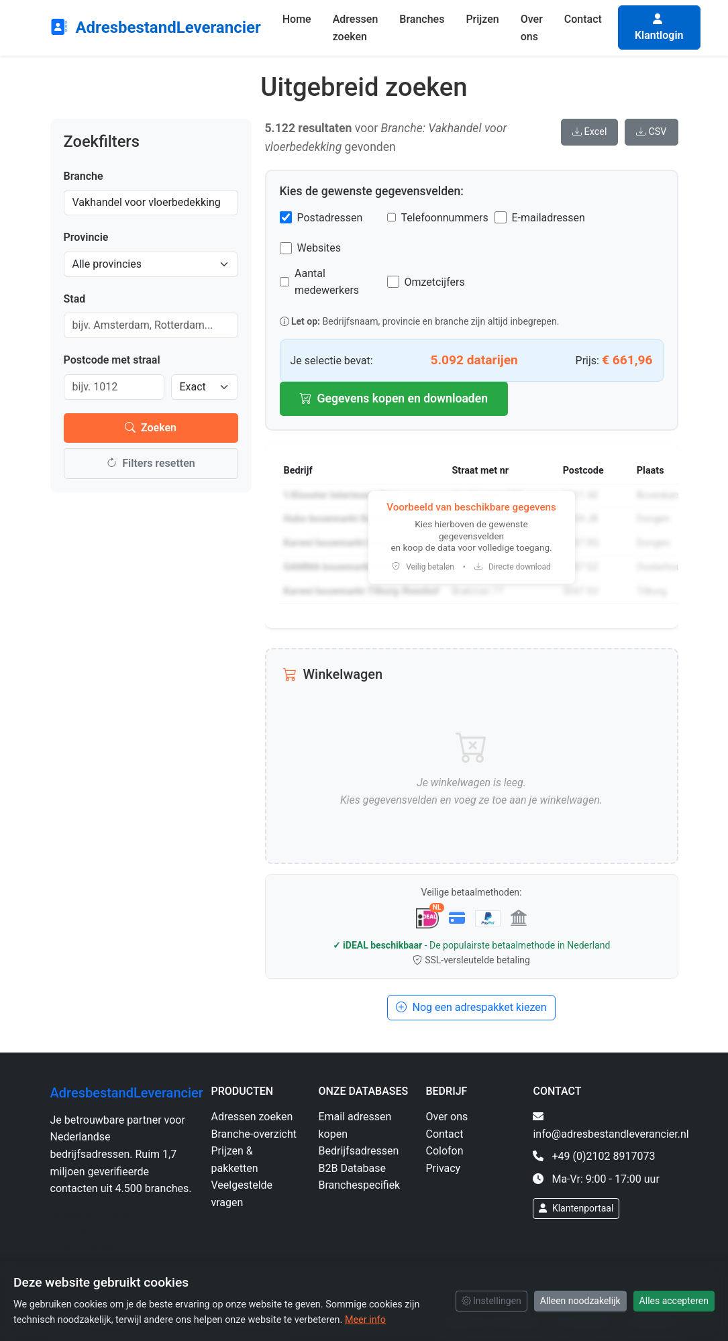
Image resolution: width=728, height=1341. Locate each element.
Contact (583, 19)
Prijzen (482, 19)
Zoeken (150, 427)
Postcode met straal (112, 360)
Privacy (442, 1168)
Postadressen (330, 217)
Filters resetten (150, 463)
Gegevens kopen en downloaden (394, 398)
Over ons (532, 28)
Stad (75, 298)
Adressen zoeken (355, 28)
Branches (421, 19)
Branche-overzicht (254, 1134)
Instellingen (491, 1300)
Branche (83, 176)
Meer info (365, 1320)
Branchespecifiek (359, 1185)
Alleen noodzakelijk (580, 1300)
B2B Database (351, 1168)
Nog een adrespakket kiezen (471, 1007)
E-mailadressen (548, 217)
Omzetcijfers (435, 282)
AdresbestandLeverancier (155, 27)
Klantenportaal (576, 1208)
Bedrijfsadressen (358, 1150)
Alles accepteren (674, 1300)
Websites (319, 248)
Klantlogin (659, 27)
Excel (589, 132)
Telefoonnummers (444, 217)
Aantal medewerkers (327, 282)
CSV (651, 132)
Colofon (444, 1150)
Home (296, 19)
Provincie (86, 237)
